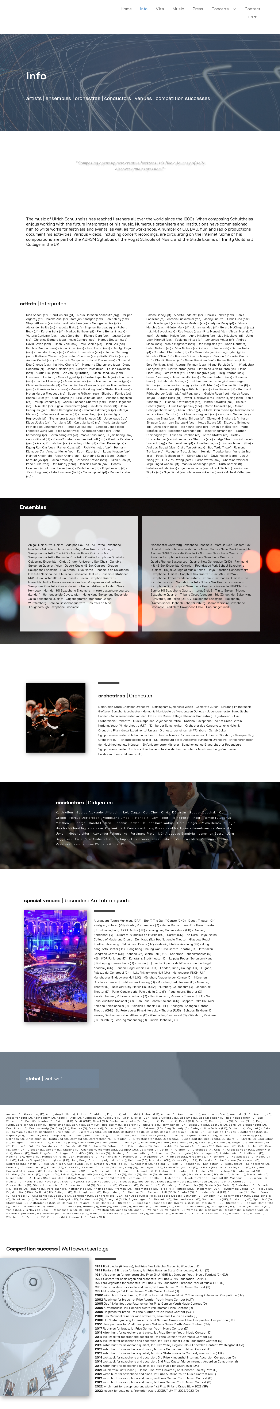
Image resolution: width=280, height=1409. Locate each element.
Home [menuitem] (126, 8)
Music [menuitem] (178, 8)
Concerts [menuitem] (220, 8)
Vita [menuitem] (160, 8)
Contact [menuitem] (252, 8)
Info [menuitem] (143, 8)
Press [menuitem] (197, 8)
